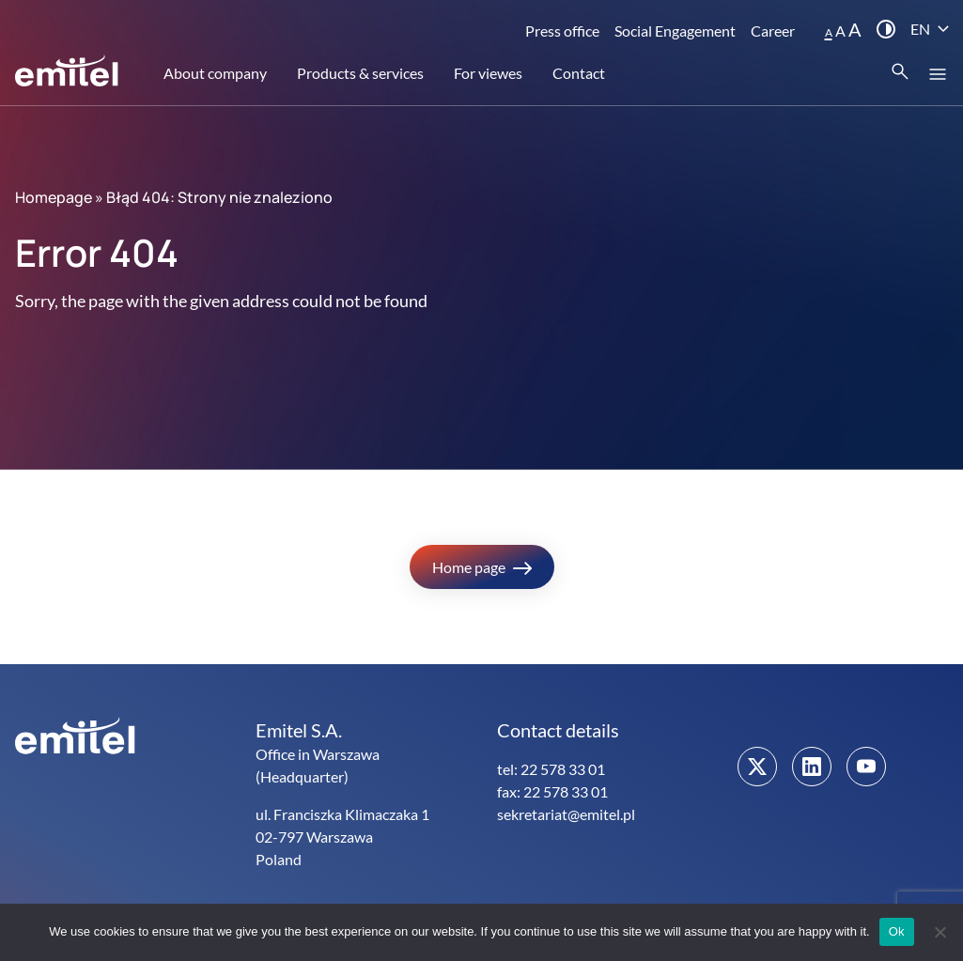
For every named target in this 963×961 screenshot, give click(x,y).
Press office (562, 30)
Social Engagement (675, 30)
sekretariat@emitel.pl (566, 814)
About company (215, 73)
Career (773, 30)
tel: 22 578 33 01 (551, 769)
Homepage (53, 197)
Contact (578, 73)
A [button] (828, 32)
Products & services (360, 73)
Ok (897, 931)
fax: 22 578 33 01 (552, 791)
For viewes (488, 73)
